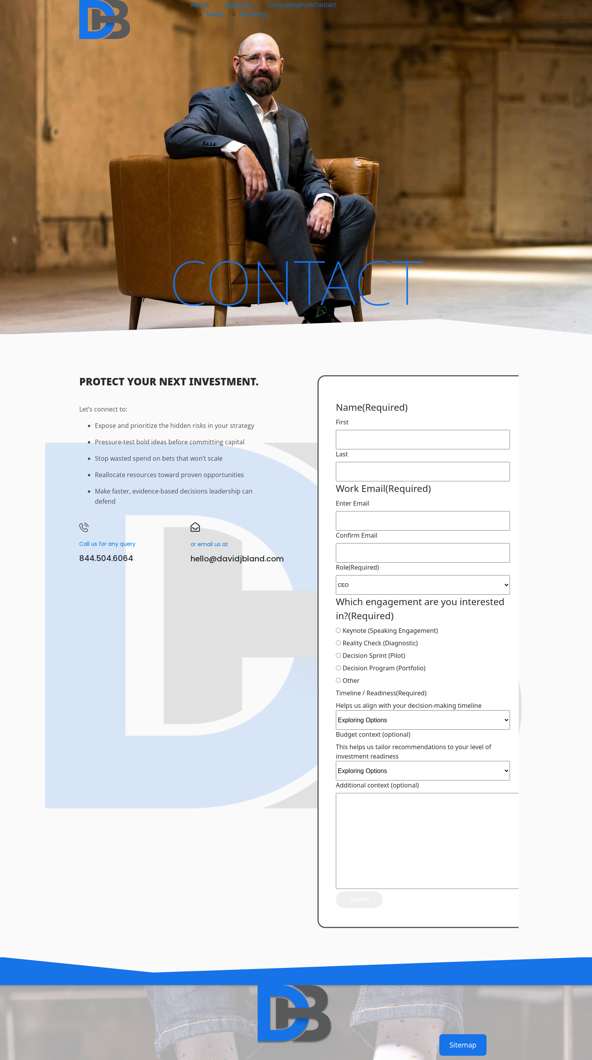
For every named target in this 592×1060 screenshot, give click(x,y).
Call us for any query (107, 544)
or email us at (209, 544)
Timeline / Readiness (381, 693)
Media (215, 14)
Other (351, 680)
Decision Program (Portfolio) (383, 668)
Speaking (237, 4)
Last (342, 454)
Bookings (253, 14)
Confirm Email (356, 535)
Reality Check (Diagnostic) (380, 643)
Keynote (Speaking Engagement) (390, 630)
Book (306, 4)
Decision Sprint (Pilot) (373, 655)
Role (357, 567)
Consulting (283, 4)
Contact (325, 4)
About (199, 4)
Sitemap (462, 1044)
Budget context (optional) (373, 734)
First (342, 422)
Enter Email (352, 503)
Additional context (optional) (377, 785)
